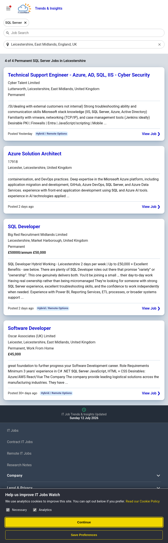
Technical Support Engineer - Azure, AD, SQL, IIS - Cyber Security (79, 75)
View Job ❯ (151, 134)
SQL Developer (24, 226)
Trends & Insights (48, 8)
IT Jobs (13, 430)
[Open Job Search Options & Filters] (8, 8)
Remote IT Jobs (19, 453)
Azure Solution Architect (34, 153)
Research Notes (19, 465)
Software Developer (29, 328)
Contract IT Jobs (20, 442)
